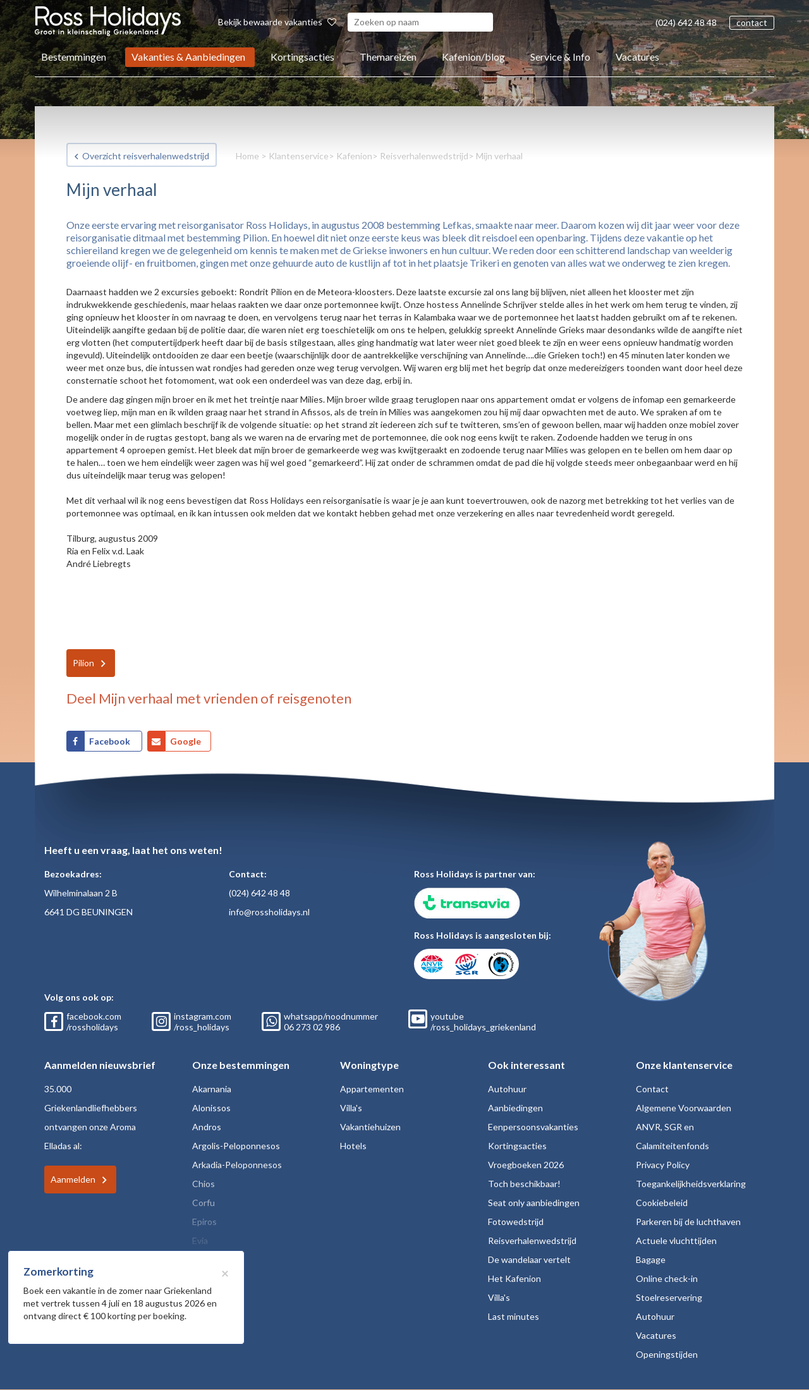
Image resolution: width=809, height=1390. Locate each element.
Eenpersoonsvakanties (533, 1126)
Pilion (83, 662)
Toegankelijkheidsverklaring (691, 1183)
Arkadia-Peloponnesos (237, 1164)
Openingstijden (667, 1354)
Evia (200, 1240)
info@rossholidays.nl (269, 911)
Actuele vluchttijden (676, 1240)
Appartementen (372, 1088)
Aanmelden (73, 1179)
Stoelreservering (669, 1297)
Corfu (203, 1202)
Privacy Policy (663, 1164)
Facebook (110, 741)
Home (247, 155)
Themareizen (388, 57)
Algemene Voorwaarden (683, 1107)
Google (185, 741)
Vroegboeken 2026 (526, 1164)
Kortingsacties (302, 57)
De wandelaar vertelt (529, 1259)
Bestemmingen (73, 57)
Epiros (204, 1221)
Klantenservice (299, 155)
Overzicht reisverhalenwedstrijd (145, 155)
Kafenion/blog (473, 57)
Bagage (651, 1259)
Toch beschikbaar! (524, 1183)
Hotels (353, 1145)
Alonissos (211, 1107)
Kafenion (354, 155)
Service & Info (560, 57)
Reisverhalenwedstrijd (424, 155)
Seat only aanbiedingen (534, 1202)
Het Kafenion (514, 1278)
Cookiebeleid (662, 1202)
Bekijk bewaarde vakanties (277, 21)
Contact (652, 1088)
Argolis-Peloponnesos (236, 1145)
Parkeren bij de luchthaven (688, 1221)
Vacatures (637, 57)
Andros (206, 1126)
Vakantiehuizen (370, 1126)
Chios (203, 1183)
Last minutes (513, 1316)
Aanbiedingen (515, 1107)
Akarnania (211, 1088)
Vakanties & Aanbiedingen (188, 57)
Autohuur (507, 1088)
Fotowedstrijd (516, 1221)
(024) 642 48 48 (686, 22)
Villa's (351, 1107)
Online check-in (667, 1278)
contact (751, 22)
